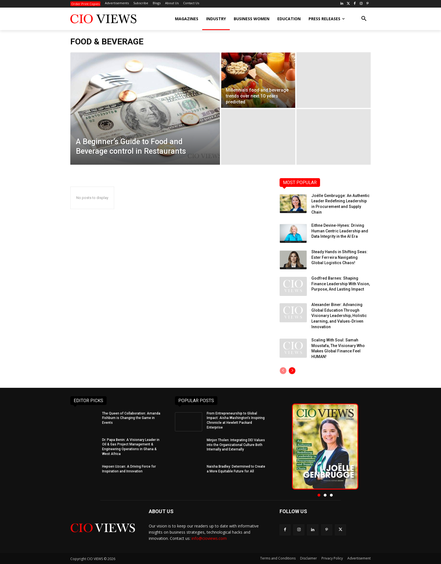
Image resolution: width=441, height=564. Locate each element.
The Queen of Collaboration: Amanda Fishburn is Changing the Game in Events (131, 418)
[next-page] (292, 370)
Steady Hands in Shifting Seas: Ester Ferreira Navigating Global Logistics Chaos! (339, 257)
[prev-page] (283, 370)
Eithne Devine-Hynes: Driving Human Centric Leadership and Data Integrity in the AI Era (339, 231)
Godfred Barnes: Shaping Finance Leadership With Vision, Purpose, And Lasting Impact (340, 283)
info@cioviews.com (209, 538)
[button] (364, 19)
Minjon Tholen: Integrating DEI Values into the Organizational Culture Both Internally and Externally (236, 445)
